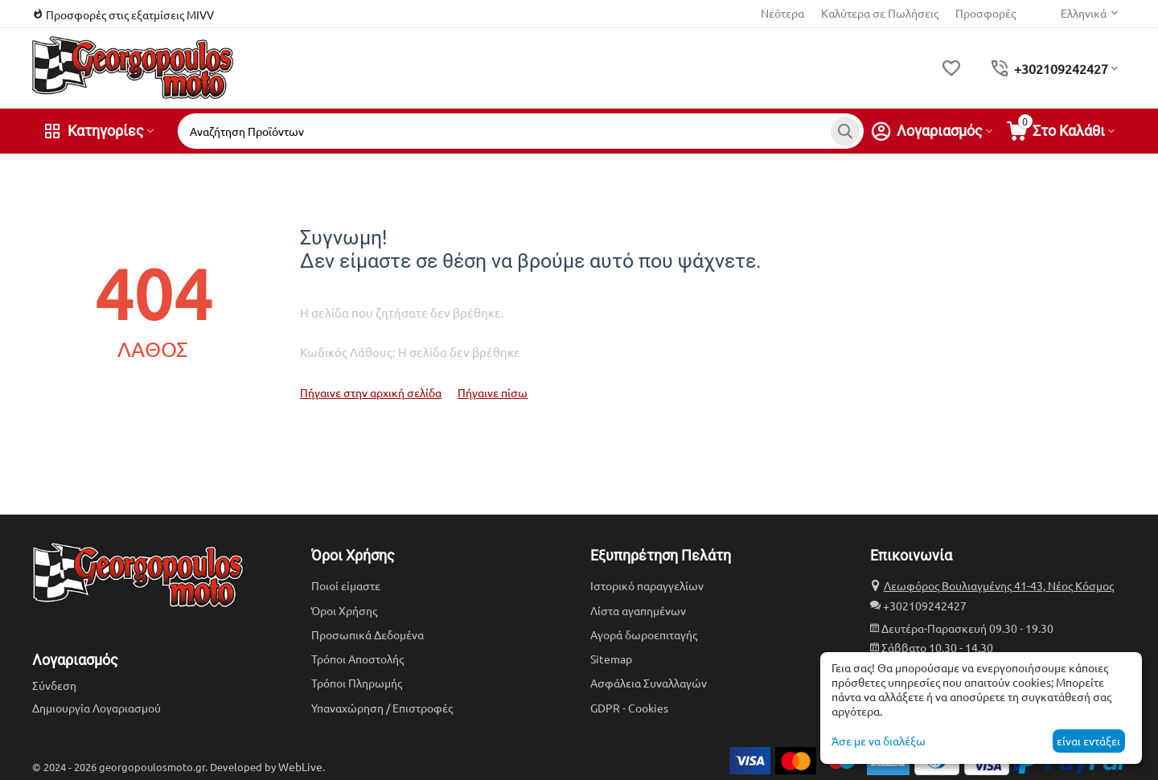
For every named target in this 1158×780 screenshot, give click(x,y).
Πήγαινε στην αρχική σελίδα (370, 392)
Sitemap (611, 658)
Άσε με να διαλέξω (879, 740)
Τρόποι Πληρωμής (356, 682)
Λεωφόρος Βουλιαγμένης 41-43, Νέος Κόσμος (999, 585)
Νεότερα (782, 13)
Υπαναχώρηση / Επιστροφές (382, 707)
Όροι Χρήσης (344, 610)
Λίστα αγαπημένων (638, 610)
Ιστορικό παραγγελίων (647, 585)
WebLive (300, 766)
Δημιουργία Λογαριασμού (96, 707)
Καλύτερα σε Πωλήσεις (879, 13)
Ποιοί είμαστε (345, 585)
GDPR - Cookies (629, 707)
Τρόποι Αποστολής (357, 658)
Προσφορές (985, 13)
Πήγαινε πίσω (493, 392)
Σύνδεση (54, 685)
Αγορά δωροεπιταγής (643, 634)
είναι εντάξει (1088, 740)
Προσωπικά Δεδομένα (367, 634)
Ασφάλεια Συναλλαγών (648, 682)
